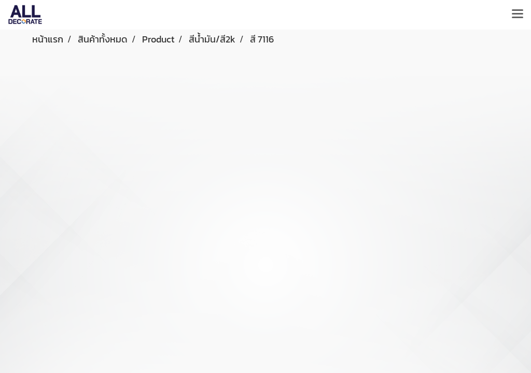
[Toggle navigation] (517, 14)
